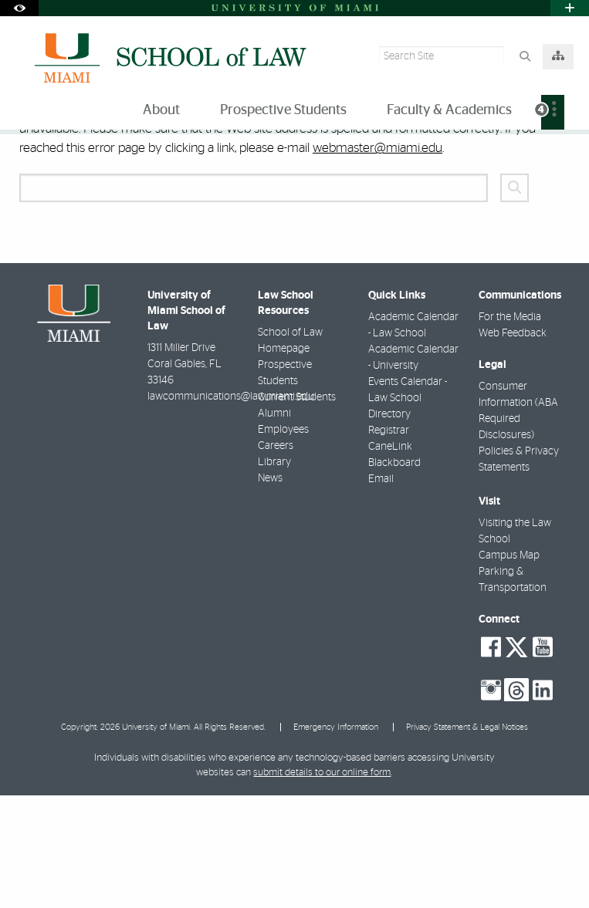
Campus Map (509, 668)
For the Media (510, 429)
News (270, 591)
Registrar (388, 543)
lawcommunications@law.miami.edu (230, 509)
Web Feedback (513, 445)
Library (274, 574)
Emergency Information (335, 839)
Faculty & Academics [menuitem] (449, 110)
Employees (283, 542)
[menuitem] (552, 112)
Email (381, 591)
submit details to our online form (322, 885)
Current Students (297, 510)
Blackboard (394, 575)
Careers (275, 558)
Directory (389, 527)
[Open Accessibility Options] (19, 8)
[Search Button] (524, 56)
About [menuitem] (161, 110)
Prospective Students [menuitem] (283, 110)
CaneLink (390, 559)
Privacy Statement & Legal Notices (467, 839)
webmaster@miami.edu (377, 260)
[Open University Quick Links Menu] (569, 8)
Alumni (274, 526)
